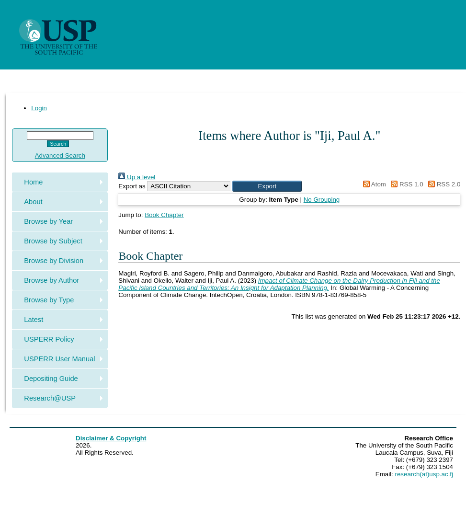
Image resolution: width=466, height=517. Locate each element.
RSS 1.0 (405, 184)
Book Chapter (164, 214)
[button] (267, 186)
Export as (131, 186)
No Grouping (322, 199)
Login (39, 108)
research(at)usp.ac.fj (424, 474)
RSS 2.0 (442, 184)
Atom (373, 184)
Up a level (136, 177)
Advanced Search (60, 155)
